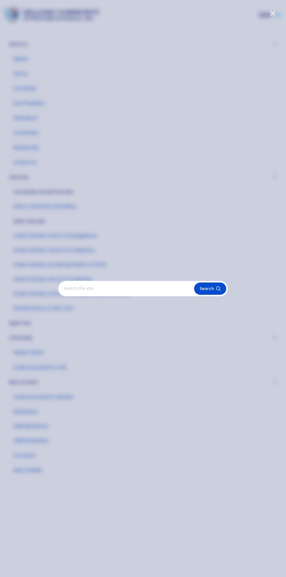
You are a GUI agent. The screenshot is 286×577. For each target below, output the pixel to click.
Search (210, 288)
